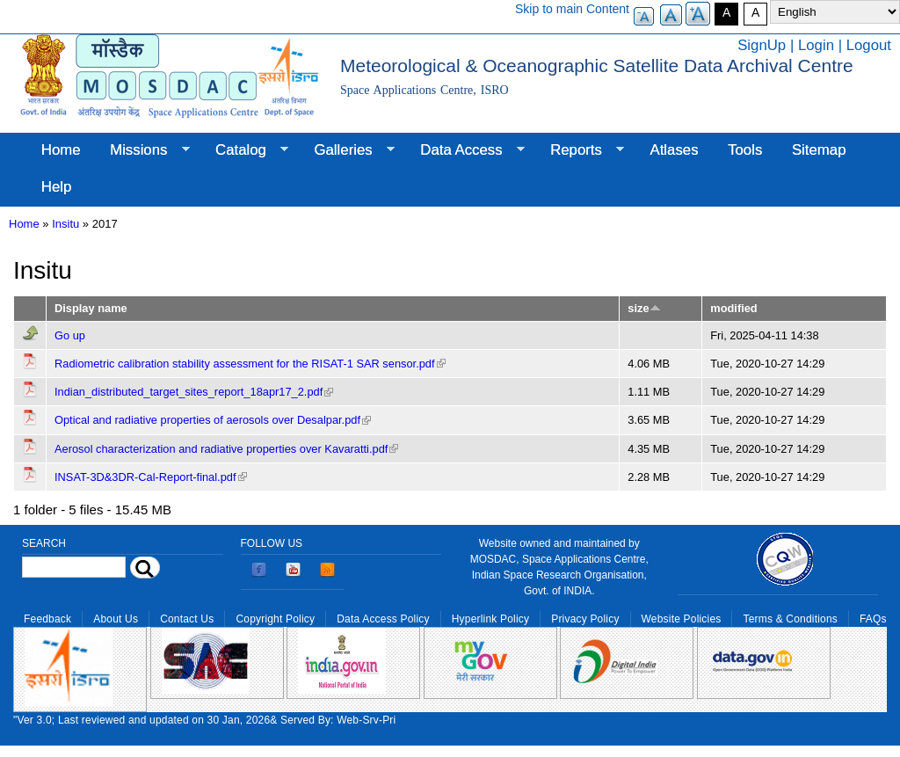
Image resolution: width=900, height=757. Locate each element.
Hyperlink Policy (490, 619)
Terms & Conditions (790, 619)
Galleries (347, 150)
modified (733, 308)
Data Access (464, 150)
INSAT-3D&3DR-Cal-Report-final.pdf (150, 477)
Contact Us (187, 619)
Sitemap (819, 150)
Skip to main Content (572, 9)
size (644, 308)
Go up (69, 335)
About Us (115, 619)
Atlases (674, 150)
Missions (142, 150)
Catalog (244, 150)
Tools (745, 150)
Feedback (47, 619)
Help (56, 186)
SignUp (761, 45)
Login (816, 45)
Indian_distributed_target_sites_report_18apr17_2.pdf (193, 391)
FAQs (873, 619)
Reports (579, 150)
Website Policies (682, 619)
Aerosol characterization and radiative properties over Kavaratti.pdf (226, 448)
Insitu (65, 223)
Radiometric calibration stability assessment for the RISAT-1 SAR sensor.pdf (250, 363)
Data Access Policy (383, 619)
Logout (868, 45)
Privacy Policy (585, 619)
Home (61, 150)
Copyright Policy (275, 619)
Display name (90, 308)
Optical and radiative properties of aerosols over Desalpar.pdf (212, 419)
